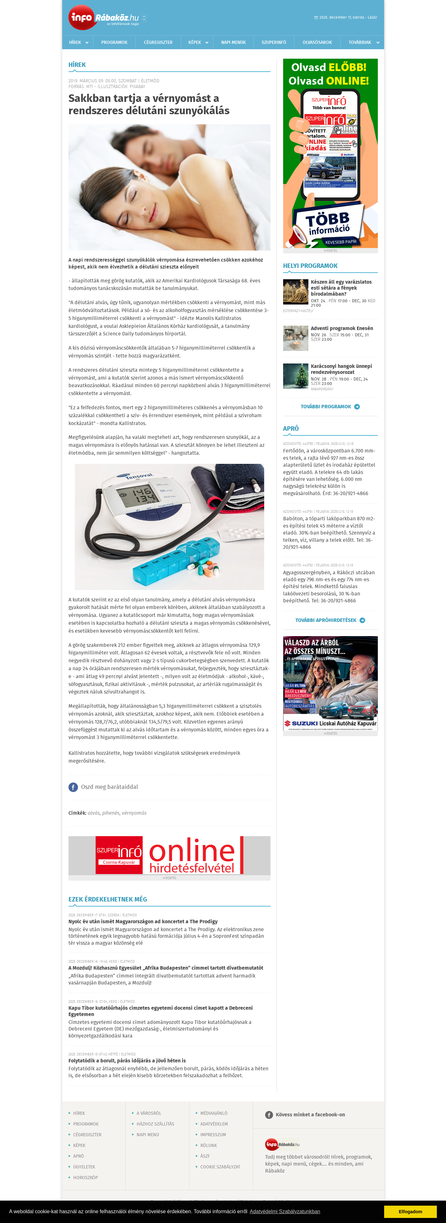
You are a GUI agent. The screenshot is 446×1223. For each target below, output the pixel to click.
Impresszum (213, 1134)
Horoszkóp (85, 1177)
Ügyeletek (84, 1167)
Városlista (144, 18)
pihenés (110, 813)
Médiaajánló (214, 1113)
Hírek (75, 42)
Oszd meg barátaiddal (109, 787)
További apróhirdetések (325, 620)
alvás (94, 813)
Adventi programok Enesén (342, 329)
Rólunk (208, 1145)
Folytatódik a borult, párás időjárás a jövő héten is (127, 1061)
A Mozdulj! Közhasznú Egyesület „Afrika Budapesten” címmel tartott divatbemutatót (165, 968)
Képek (194, 42)
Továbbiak (360, 42)
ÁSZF (205, 1156)
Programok (114, 42)
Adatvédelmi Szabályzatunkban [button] (285, 1211)
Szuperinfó (274, 42)
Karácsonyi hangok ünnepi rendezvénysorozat (341, 369)
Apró (78, 1156)
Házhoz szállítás (155, 1124)
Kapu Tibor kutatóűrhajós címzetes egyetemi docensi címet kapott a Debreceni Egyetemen (160, 1011)
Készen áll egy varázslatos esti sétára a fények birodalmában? (341, 288)
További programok (326, 407)
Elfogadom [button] (410, 1211)
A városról (149, 1113)
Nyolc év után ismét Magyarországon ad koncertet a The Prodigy (142, 922)
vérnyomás (134, 813)
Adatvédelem (214, 1124)
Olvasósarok (317, 42)
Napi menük (233, 42)
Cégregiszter (158, 42)
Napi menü (148, 1134)
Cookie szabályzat (220, 1167)
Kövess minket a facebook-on (310, 1115)
